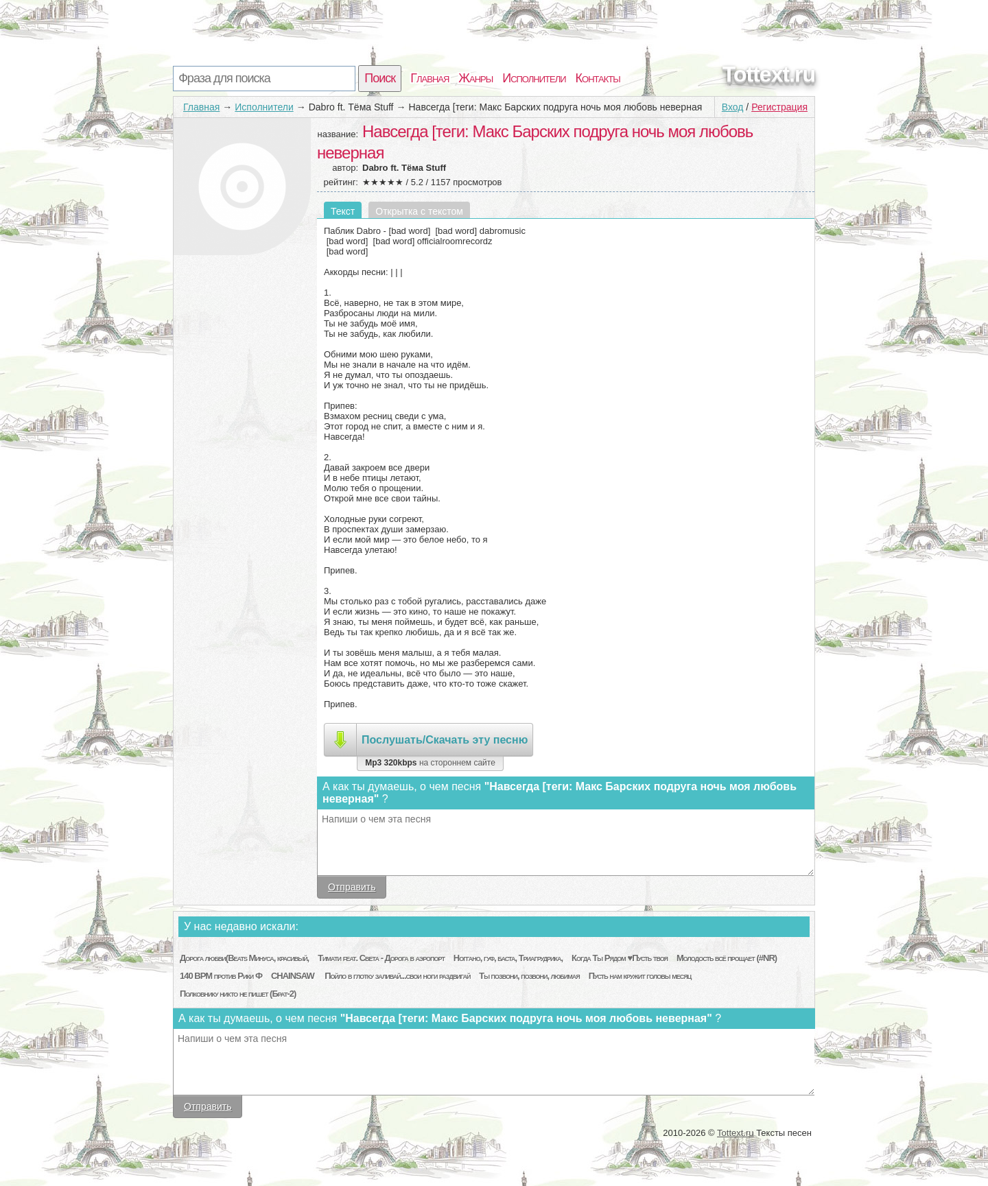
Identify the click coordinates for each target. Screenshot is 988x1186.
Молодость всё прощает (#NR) (727, 958)
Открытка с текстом (419, 211)
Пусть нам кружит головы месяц (640, 976)
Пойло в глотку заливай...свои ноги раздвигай (397, 976)
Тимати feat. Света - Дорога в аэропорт (381, 958)
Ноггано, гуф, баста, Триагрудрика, (508, 958)
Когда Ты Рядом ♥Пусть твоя (620, 958)
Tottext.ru (768, 74)
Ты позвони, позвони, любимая (529, 976)
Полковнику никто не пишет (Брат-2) (238, 993)
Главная (429, 78)
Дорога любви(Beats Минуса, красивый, (244, 958)
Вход (733, 107)
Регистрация (779, 107)
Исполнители (533, 78)
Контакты (598, 78)
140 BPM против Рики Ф (221, 976)
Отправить (351, 886)
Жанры (475, 78)
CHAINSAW (293, 976)
